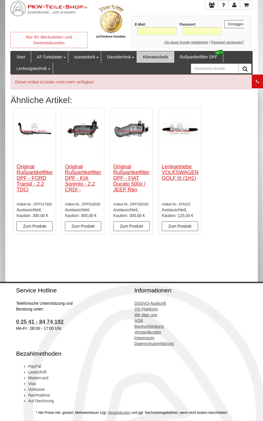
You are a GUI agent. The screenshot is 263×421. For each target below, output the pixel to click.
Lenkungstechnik (31, 68)
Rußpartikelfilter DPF (198, 57)
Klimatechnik (155, 57)
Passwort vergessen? (227, 42)
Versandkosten (119, 413)
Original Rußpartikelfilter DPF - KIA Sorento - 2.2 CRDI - (83, 178)
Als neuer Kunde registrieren (186, 42)
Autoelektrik (84, 57)
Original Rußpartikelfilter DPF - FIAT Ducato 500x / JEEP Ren (131, 178)
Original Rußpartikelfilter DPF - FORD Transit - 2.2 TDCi (34, 178)
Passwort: (188, 24)
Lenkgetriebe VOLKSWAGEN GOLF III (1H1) (180, 172)
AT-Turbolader (49, 57)
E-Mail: (140, 24)
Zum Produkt (34, 226)
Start (20, 57)
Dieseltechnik (119, 57)
